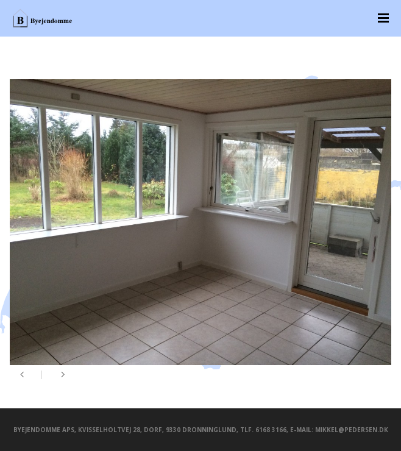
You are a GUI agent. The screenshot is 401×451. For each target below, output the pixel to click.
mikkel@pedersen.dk (351, 429)
